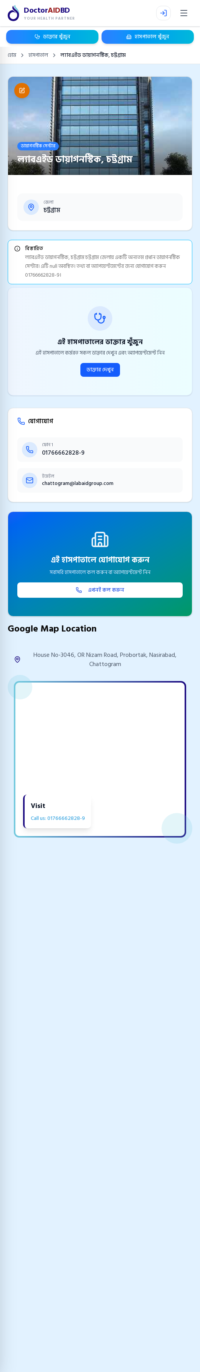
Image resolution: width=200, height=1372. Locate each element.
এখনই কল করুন (100, 589)
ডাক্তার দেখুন (100, 369)
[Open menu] (183, 13)
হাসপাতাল (38, 55)
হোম (12, 55)
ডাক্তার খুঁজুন (52, 36)
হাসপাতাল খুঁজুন (147, 36)
